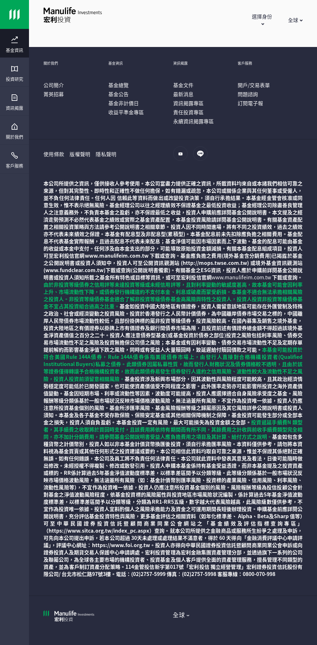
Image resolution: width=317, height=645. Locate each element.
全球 (179, 614)
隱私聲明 (106, 154)
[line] (202, 157)
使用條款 (53, 154)
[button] (261, 20)
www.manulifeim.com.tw (241, 277)
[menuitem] (14, 45)
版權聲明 (80, 154)
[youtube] (182, 157)
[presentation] (14, 43)
